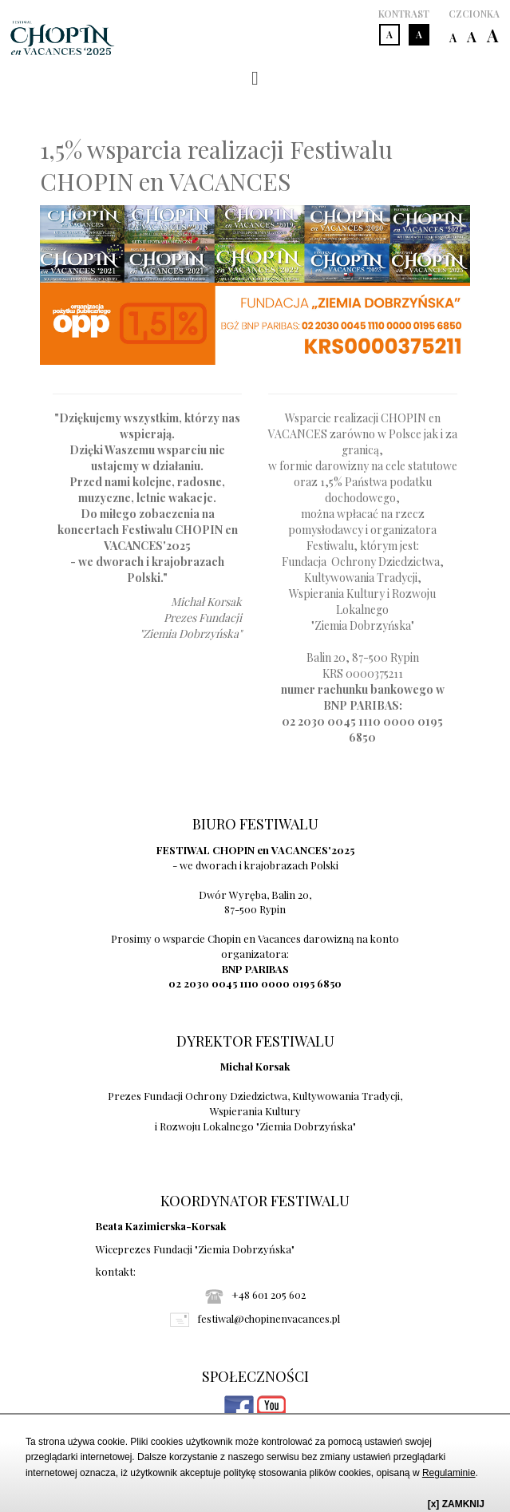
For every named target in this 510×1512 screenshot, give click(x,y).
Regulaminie (449, 1472)
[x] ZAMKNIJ (456, 1504)
